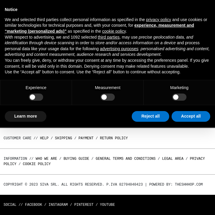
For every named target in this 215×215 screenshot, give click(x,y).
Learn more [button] (25, 116)
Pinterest (84, 204)
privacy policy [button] (158, 19)
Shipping (63, 138)
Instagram (58, 204)
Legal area (172, 158)
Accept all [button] (191, 116)
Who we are (46, 158)
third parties (109, 37)
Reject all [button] (150, 116)
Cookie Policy (37, 164)
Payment (86, 138)
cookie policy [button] (114, 31)
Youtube (107, 204)
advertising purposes (119, 48)
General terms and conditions (126, 158)
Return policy (114, 138)
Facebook (33, 204)
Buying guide (76, 158)
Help (44, 138)
